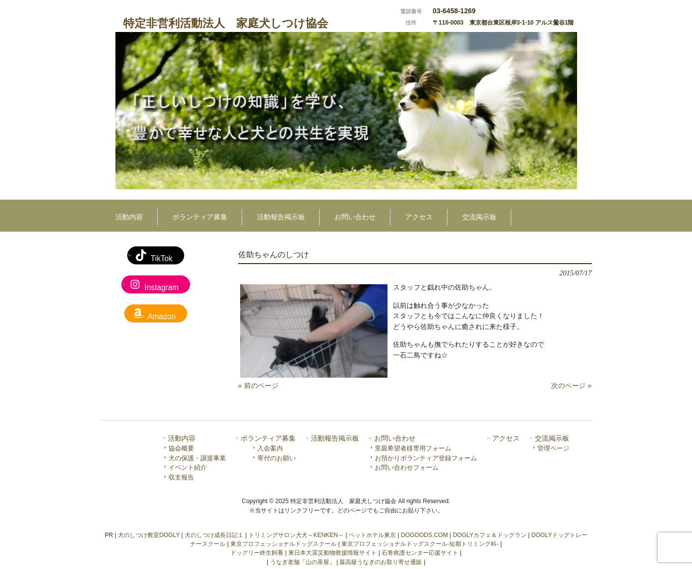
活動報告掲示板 (335, 438)
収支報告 (181, 477)
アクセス (506, 438)
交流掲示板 (552, 438)
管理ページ (553, 448)
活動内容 (181, 438)
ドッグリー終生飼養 (256, 552)
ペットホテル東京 (372, 535)
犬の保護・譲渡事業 (197, 458)
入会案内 (270, 448)
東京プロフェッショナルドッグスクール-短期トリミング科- (419, 543)
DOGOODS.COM (424, 535)
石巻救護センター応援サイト (420, 552)
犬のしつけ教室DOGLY (149, 535)
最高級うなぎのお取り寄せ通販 (380, 562)
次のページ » (571, 385)
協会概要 (181, 448)
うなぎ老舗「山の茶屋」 (302, 562)
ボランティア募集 (268, 438)
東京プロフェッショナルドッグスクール (283, 543)
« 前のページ (258, 385)
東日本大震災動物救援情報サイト (332, 552)
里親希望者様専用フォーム (413, 448)
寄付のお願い (276, 458)
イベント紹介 (187, 467)
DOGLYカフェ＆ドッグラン (489, 535)
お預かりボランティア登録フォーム (426, 458)
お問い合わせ (394, 438)
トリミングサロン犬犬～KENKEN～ (296, 535)
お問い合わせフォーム (407, 467)
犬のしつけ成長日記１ (214, 535)
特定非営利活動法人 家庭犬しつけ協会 (225, 23)
